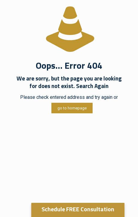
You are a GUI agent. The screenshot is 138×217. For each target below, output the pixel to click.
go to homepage (72, 108)
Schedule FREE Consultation (77, 209)
